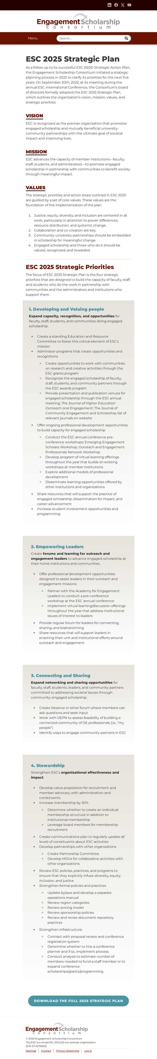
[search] (127, 38)
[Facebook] (116, 5)
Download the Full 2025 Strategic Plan (81, 1002)
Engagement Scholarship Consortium (78, 20)
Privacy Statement (67, 1050)
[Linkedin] (109, 5)
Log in (88, 1050)
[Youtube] (129, 5)
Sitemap (31, 1050)
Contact (46, 1050)
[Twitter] (123, 5)
